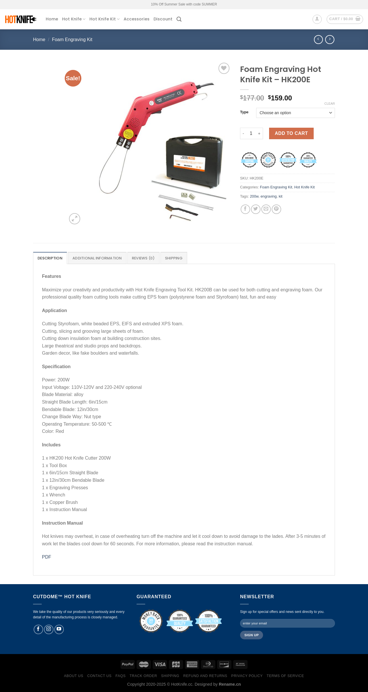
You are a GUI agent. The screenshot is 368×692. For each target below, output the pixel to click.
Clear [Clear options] (329, 103)
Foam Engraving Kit (72, 39)
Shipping (174, 258)
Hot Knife (73, 19)
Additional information (97, 258)
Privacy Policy (246, 676)
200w (254, 196)
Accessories (137, 19)
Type (244, 112)
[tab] (50, 258)
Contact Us (99, 676)
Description (50, 258)
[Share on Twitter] (255, 209)
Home (52, 19)
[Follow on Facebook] (38, 629)
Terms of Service (285, 676)
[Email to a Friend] (266, 209)
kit (281, 196)
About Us (73, 676)
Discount (163, 19)
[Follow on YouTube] (59, 629)
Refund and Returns (205, 676)
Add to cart (291, 133)
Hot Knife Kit (104, 19)
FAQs (121, 676)
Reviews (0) (143, 258)
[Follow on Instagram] (48, 629)
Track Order (143, 676)
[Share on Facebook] (245, 209)
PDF (46, 557)
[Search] (179, 19)
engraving (268, 196)
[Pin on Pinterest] (276, 209)
